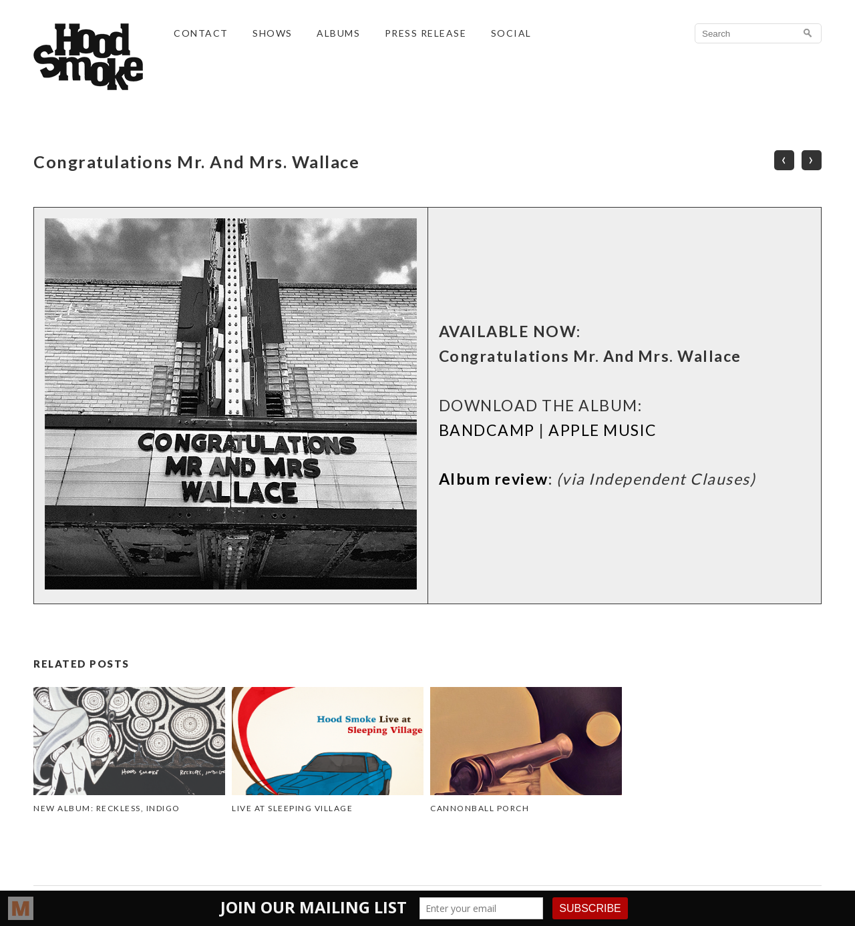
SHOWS (272, 33)
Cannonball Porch (479, 808)
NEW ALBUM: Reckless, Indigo (106, 808)
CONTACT (201, 33)
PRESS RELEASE (426, 33)
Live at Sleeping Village (292, 808)
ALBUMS (338, 33)
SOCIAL (511, 33)
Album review (493, 478)
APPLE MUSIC (602, 430)
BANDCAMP (487, 430)
